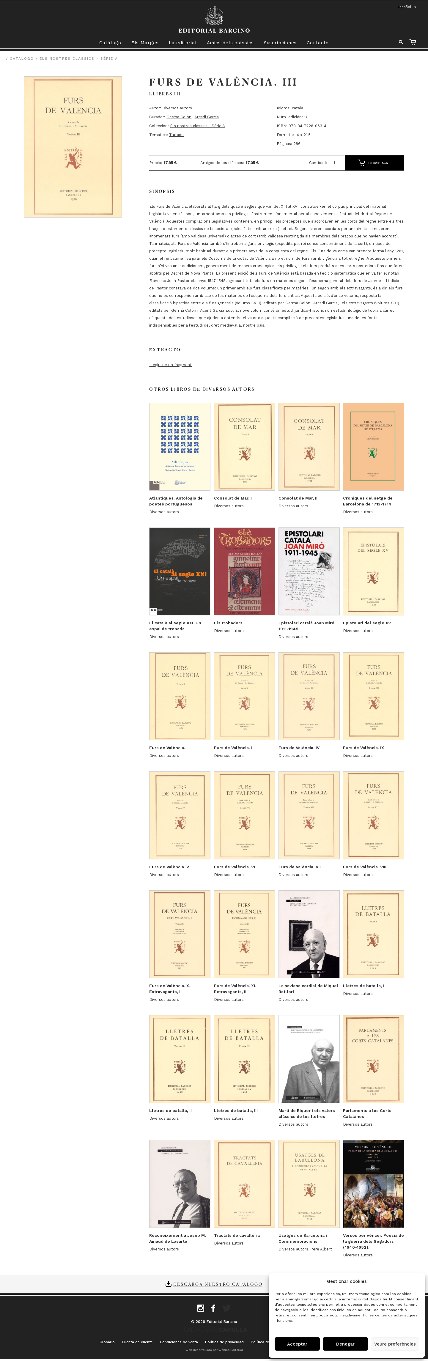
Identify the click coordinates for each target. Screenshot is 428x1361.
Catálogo (110, 42)
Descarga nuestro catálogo (218, 1284)
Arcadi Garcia (206, 117)
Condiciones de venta (179, 1342)
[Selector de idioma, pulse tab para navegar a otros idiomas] (407, 7)
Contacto (317, 42)
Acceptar (297, 1344)
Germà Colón (178, 117)
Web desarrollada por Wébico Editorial (214, 1350)
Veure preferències (395, 1344)
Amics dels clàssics (230, 42)
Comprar (378, 162)
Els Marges (145, 42)
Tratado (176, 135)
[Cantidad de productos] (336, 162)
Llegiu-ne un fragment (170, 365)
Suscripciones (280, 42)
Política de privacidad (224, 1342)
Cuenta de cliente (137, 1342)
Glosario (107, 1342)
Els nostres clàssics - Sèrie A (79, 58)
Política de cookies (268, 1342)
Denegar (345, 1344)
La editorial (183, 42)
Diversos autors (177, 108)
